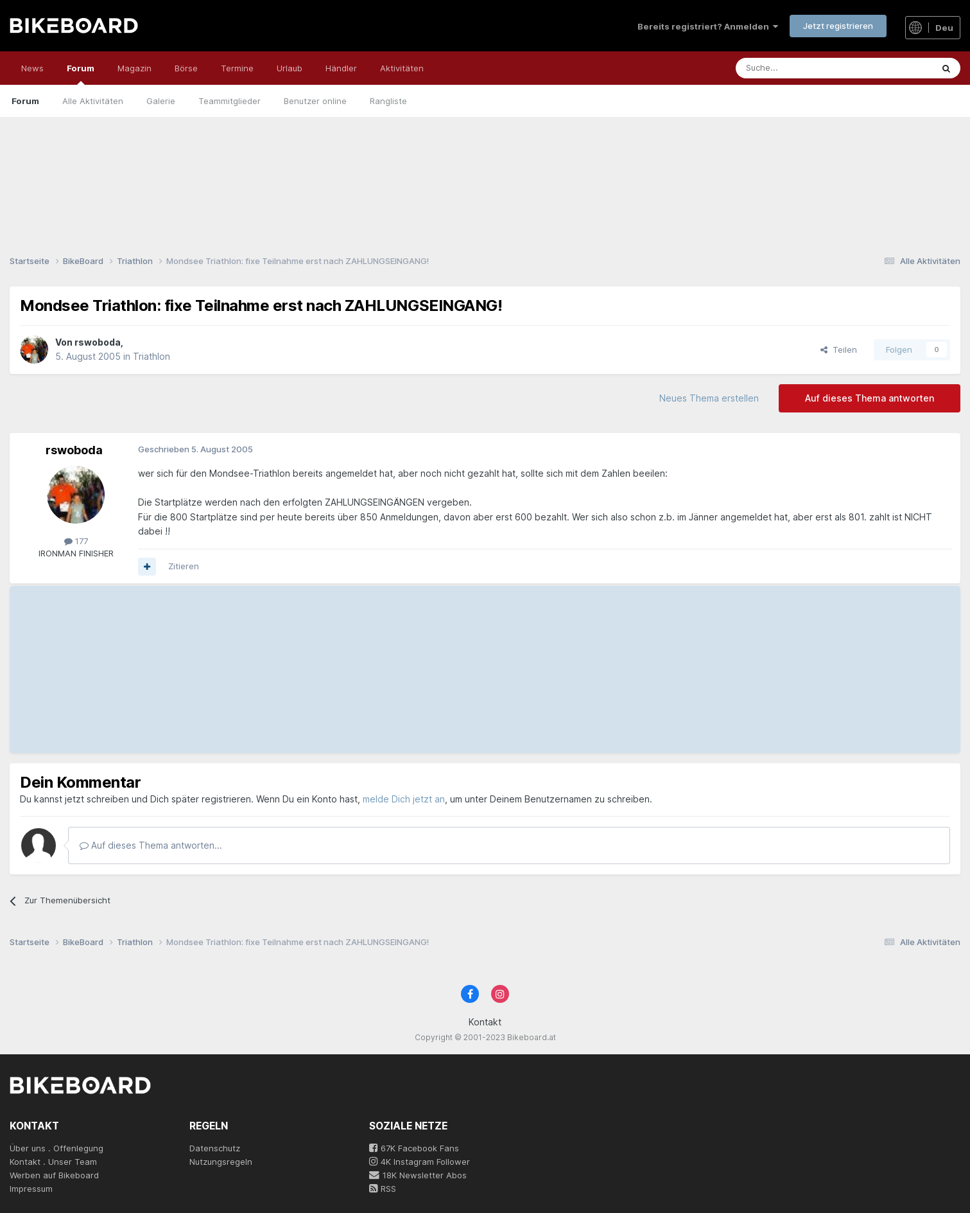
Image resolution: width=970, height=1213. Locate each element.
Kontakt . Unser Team (53, 1161)
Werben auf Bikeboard (54, 1175)
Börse (186, 68)
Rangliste (388, 101)
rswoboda (97, 342)
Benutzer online (315, 101)
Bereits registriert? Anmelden (707, 26)
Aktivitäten (402, 68)
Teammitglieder (229, 101)
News (32, 68)
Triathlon (151, 356)
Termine (237, 68)
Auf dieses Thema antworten (869, 398)
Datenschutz (214, 1148)
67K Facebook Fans (414, 1148)
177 (76, 541)
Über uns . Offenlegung (56, 1148)
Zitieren (183, 566)
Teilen (838, 349)
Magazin (134, 68)
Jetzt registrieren (838, 26)
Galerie (160, 101)
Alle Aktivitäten (92, 101)
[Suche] (805, 68)
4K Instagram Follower (419, 1161)
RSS (382, 1188)
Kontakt (485, 1021)
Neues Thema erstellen (709, 398)
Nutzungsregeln (220, 1161)
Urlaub (289, 68)
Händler (341, 68)
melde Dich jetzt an (404, 798)
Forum (80, 74)
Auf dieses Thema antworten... (151, 845)
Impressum (31, 1188)
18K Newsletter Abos (418, 1175)
